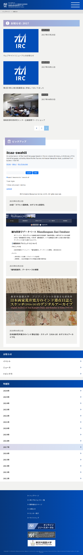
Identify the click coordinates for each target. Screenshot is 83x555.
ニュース (7, 367)
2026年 (6, 390)
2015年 (6, 459)
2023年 (6, 409)
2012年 (6, 478)
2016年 (6, 453)
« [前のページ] (36, 128)
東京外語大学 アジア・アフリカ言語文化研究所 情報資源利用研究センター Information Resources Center (34, 4)
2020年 (6, 428)
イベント (7, 361)
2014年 (6, 466)
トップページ (6, 11)
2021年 (6, 422)
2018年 (6, 441)
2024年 (6, 403)
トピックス (8, 373)
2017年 (6, 447)
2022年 (6, 415)
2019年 (6, 434)
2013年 (6, 472)
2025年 (6, 397)
